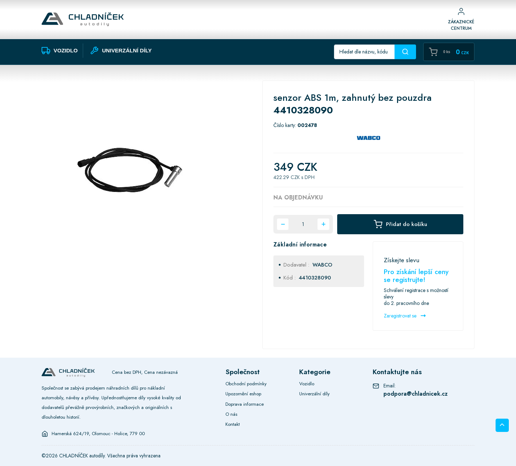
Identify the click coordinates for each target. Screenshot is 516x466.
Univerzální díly (314, 393)
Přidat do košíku (400, 224)
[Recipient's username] (364, 51)
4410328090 (315, 278)
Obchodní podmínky (246, 383)
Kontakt (232, 424)
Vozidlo (306, 383)
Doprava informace (244, 404)
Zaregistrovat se (405, 315)
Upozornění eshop (243, 393)
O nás (231, 414)
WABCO (322, 265)
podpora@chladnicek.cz (415, 394)
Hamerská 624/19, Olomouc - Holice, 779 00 (98, 433)
